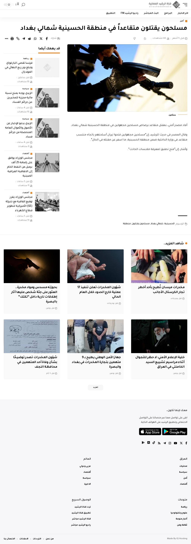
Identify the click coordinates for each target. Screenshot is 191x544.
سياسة (25, 89)
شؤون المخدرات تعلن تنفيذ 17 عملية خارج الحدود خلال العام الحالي (98, 292)
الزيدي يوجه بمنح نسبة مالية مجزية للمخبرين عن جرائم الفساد (18, 98)
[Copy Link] (18, 39)
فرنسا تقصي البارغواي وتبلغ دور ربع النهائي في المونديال (18, 68)
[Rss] (158, 443)
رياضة (26, 59)
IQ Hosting (181, 539)
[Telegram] (164, 443)
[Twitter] (181, 443)
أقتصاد (25, 154)
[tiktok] (152, 443)
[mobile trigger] (184, 4)
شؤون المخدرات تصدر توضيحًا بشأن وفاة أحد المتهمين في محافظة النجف (34, 361)
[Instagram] (169, 443)
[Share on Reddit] (29, 39)
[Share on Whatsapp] (35, 39)
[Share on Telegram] (23, 39)
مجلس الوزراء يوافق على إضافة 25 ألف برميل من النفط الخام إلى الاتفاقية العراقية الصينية (19, 167)
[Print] (12, 39)
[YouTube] (175, 443)
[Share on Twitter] (41, 39)
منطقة (127, 224)
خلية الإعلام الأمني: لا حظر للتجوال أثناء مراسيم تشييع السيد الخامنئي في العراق (163, 361)
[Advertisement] (127, 184)
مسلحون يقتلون (141, 224)
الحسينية (169, 224)
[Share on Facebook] (46, 39)
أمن (181, 21)
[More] (6, 39)
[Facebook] (186, 443)
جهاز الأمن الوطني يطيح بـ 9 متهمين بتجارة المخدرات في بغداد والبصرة (100, 361)
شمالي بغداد (157, 224)
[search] (23, 5)
